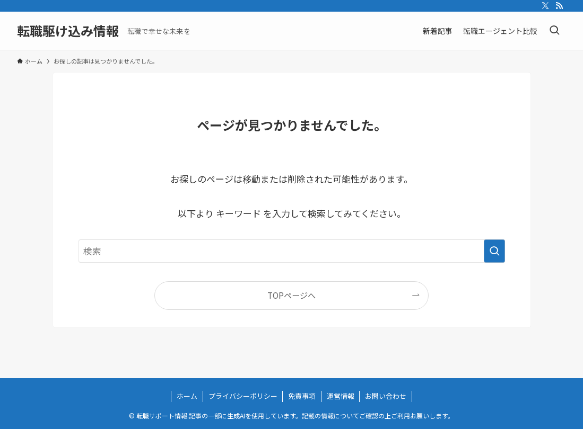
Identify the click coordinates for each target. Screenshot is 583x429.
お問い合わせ (385, 396)
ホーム (187, 396)
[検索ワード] (292, 251)
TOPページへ (291, 295)
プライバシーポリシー (242, 396)
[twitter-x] (545, 6)
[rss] (559, 6)
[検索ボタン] (554, 31)
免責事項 (302, 396)
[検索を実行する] (494, 251)
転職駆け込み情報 (68, 30)
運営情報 (340, 396)
